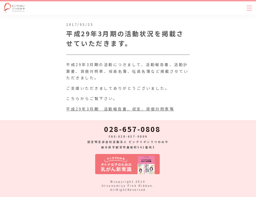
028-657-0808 (132, 129)
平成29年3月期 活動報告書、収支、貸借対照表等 (120, 109)
